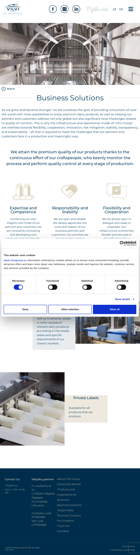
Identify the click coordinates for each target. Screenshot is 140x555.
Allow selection (70, 309)
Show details (122, 299)
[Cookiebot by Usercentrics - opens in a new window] (122, 243)
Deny (25, 309)
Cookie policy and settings (122, 550)
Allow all (115, 309)
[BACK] (4, 89)
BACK (11, 88)
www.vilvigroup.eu (15, 260)
